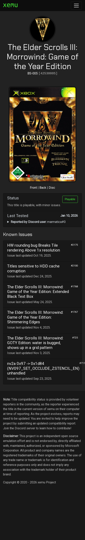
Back (42, 187)
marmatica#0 (38, 222)
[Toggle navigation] (76, 6)
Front (33, 187)
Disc (52, 187)
